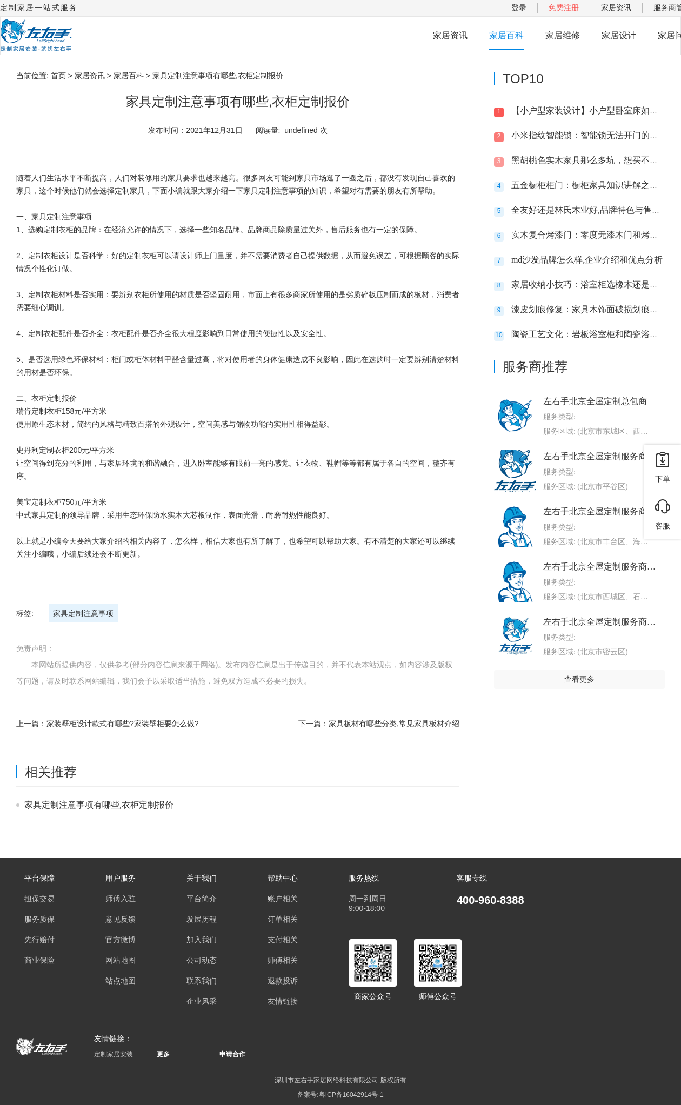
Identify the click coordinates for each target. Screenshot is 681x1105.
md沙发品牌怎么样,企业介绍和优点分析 (587, 259)
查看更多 (579, 679)
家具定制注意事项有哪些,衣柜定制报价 (98, 804)
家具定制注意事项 (83, 613)
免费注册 (564, 7)
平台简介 (201, 898)
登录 (518, 7)
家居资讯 (616, 7)
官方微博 (120, 939)
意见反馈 (120, 919)
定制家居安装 (113, 1054)
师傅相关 (283, 960)
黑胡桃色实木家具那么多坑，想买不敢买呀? (595, 160)
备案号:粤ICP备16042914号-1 (340, 1095)
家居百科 (506, 35)
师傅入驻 (120, 898)
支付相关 (283, 939)
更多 (163, 1054)
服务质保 (39, 919)
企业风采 (201, 1001)
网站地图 (120, 960)
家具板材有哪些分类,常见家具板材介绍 (394, 723)
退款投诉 (283, 980)
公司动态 (201, 960)
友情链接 (283, 1001)
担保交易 (39, 898)
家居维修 (562, 35)
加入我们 (201, 939)
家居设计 (619, 35)
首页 (58, 75)
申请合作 (232, 1054)
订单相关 (283, 919)
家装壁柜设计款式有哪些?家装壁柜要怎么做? (122, 723)
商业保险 (39, 960)
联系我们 (201, 980)
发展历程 (201, 919)
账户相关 (283, 898)
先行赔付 (39, 939)
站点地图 (120, 980)
